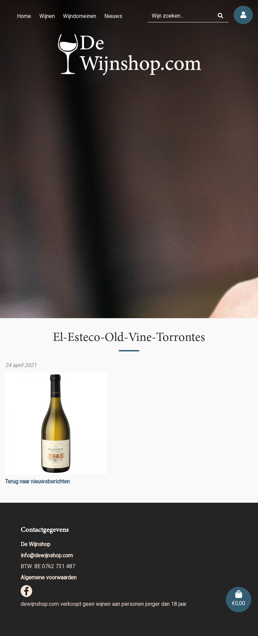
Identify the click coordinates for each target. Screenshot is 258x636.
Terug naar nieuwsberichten (37, 481)
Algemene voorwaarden (49, 577)
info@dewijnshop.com (47, 555)
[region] (129, 159)
